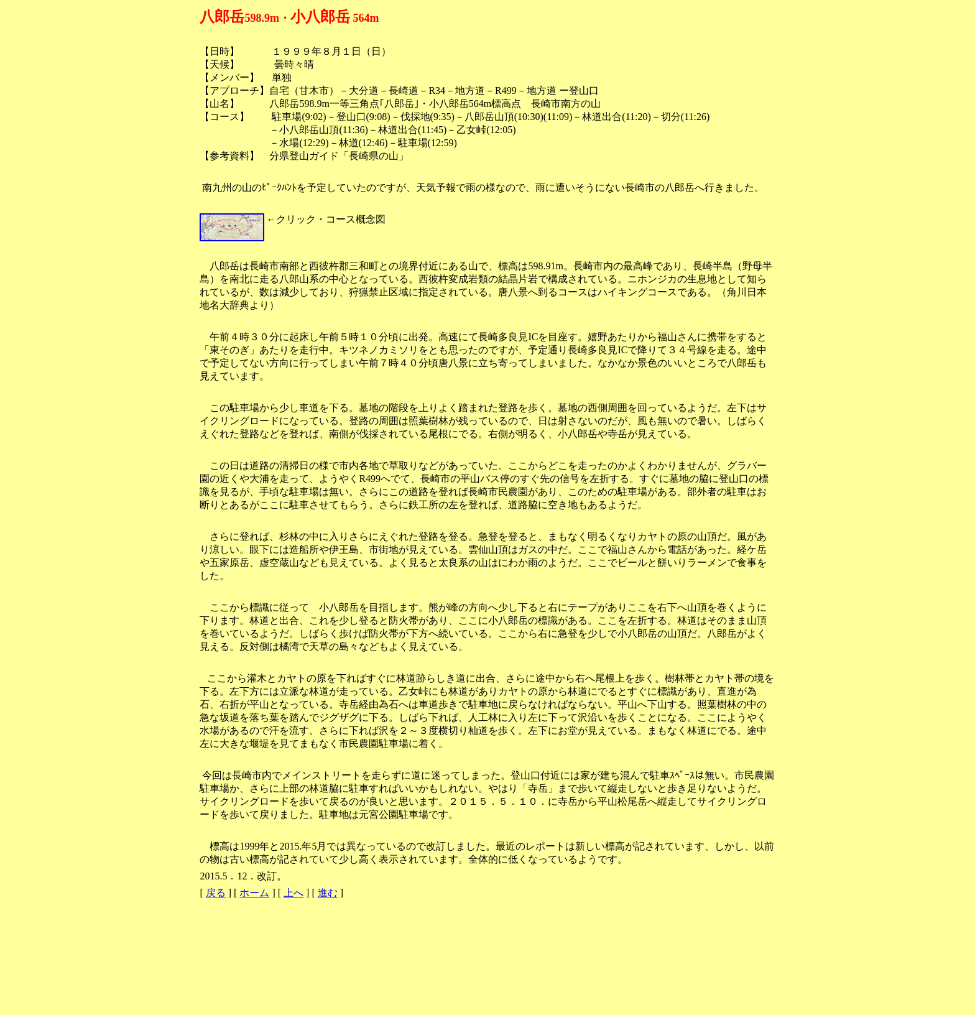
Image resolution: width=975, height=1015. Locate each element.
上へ (293, 893)
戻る (216, 893)
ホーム (254, 893)
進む (328, 893)
